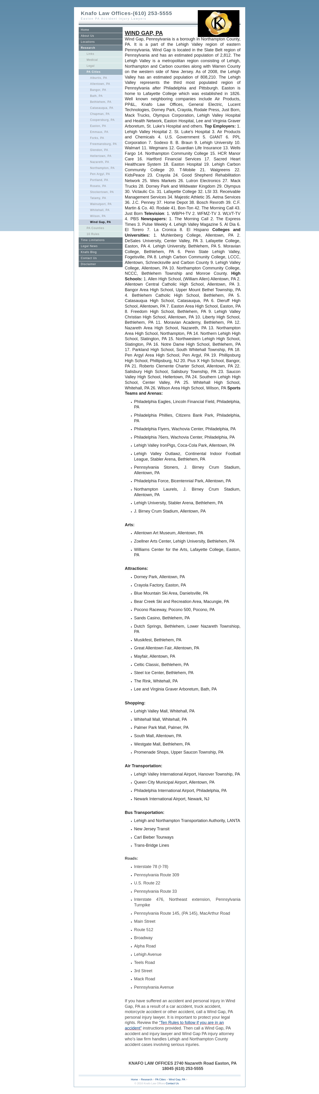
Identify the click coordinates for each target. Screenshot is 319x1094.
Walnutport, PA (101, 204)
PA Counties (95, 228)
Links (90, 53)
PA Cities (94, 71)
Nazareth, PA (99, 162)
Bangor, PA (98, 90)
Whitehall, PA (100, 210)
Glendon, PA (99, 150)
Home (85, 29)
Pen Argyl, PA (100, 174)
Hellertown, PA (100, 156)
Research (88, 47)
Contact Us (89, 258)
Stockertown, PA (102, 192)
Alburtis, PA (98, 77)
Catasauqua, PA (102, 108)
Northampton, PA (102, 168)
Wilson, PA (98, 216)
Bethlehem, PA (100, 102)
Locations (88, 41)
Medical (92, 59)
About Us (87, 35)
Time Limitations (93, 240)
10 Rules (93, 234)
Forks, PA (97, 138)
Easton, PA (98, 126)
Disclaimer (88, 264)
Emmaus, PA (99, 132)
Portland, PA (99, 180)
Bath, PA (96, 96)
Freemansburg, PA (103, 144)
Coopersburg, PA (102, 120)
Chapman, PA (100, 114)
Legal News (89, 246)
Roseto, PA (98, 186)
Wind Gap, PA (100, 222)
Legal (91, 65)
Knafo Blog (89, 252)
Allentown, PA (100, 84)
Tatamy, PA (98, 198)
